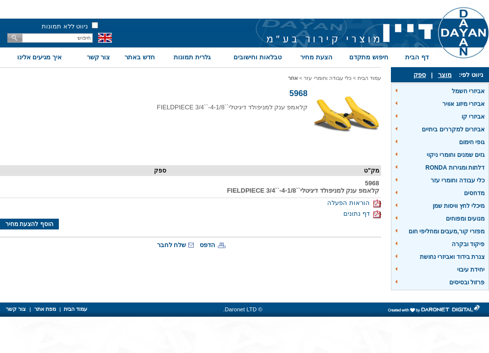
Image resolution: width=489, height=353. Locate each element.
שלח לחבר (171, 245)
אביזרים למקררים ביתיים (453, 129)
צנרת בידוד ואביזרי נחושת (452, 256)
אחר (293, 78)
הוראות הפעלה (354, 202)
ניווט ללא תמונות (65, 26)
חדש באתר (140, 57)
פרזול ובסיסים (467, 282)
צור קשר (98, 57)
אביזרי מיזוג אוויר (463, 104)
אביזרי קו (473, 116)
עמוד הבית (369, 78)
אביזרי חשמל (468, 91)
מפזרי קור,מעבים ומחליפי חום (447, 231)
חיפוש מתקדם (368, 57)
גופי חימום (472, 142)
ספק (419, 74)
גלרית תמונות (192, 57)
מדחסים (474, 193)
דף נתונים (362, 213)
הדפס (207, 245)
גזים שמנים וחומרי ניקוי (456, 154)
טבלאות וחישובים (257, 57)
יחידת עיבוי (471, 269)
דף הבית (417, 57)
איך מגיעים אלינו (39, 57)
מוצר (445, 74)
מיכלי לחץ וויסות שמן (459, 205)
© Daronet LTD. (242, 309)
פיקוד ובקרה (468, 244)
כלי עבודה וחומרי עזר (458, 180)
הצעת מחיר (316, 57)
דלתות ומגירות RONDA (455, 167)
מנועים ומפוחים (465, 218)
